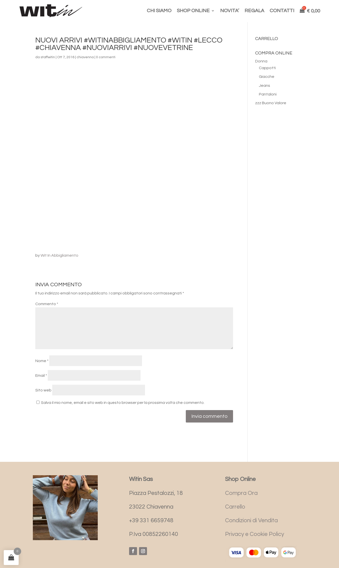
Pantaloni (268, 94)
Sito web (43, 390)
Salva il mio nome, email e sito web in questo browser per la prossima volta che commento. (122, 403)
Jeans (264, 86)
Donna (261, 61)
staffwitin (48, 57)
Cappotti (267, 68)
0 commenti (105, 57)
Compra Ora (241, 493)
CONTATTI (282, 10)
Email (41, 376)
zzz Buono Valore (270, 103)
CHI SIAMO (159, 10)
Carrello (235, 507)
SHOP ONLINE (193, 10)
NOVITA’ (229, 10)
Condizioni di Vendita (251, 520)
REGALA (254, 10)
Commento (46, 304)
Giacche (266, 77)
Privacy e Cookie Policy (254, 534)
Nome (41, 361)
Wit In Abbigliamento (59, 255)
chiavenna (85, 57)
